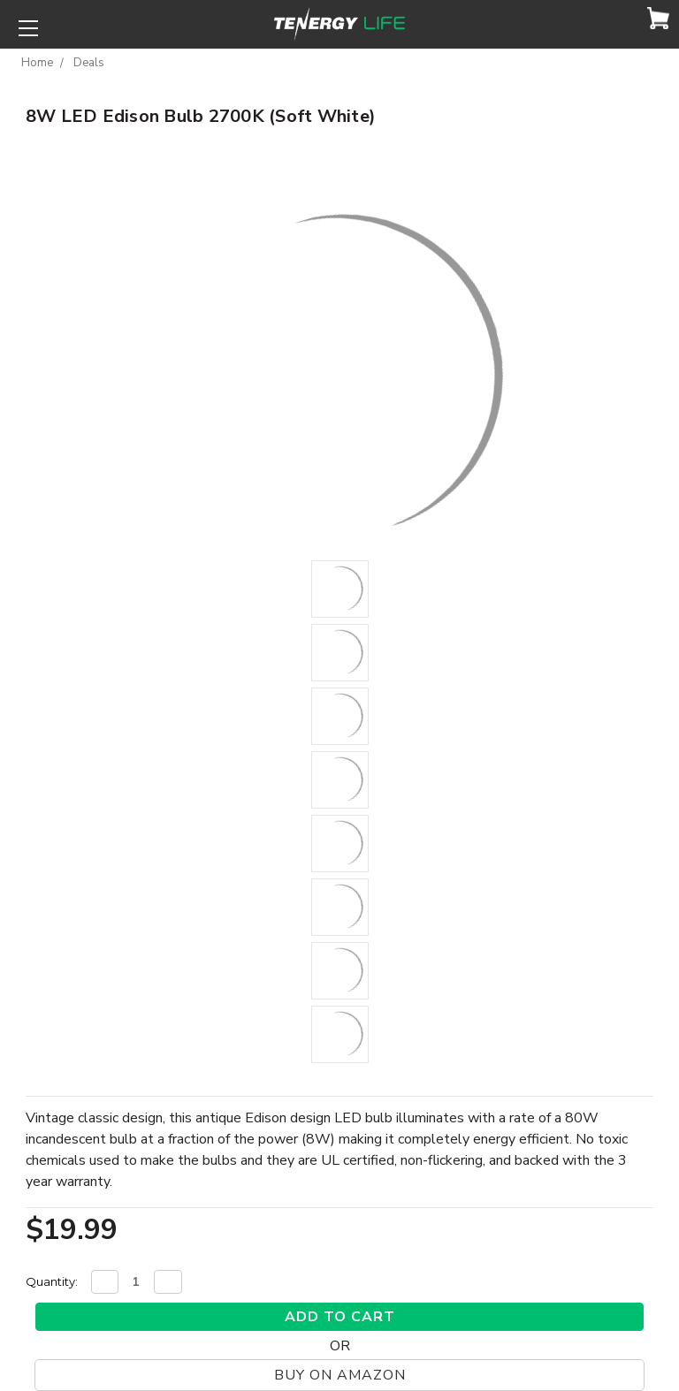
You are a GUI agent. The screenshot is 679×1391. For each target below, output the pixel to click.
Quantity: (52, 1281)
